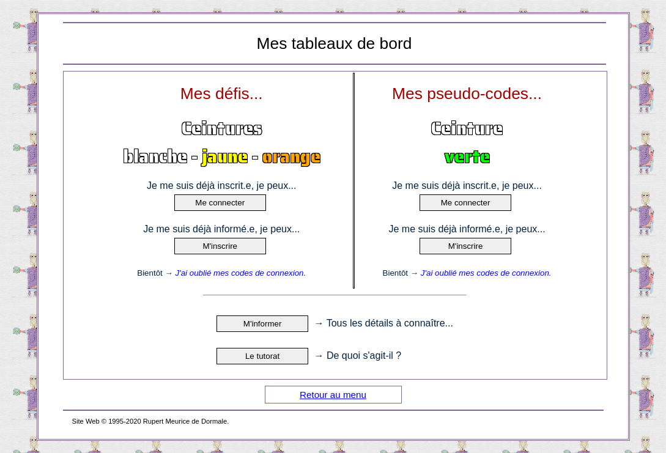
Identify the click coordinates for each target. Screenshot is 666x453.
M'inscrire (219, 246)
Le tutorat (262, 356)
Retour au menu (333, 394)
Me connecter (220, 202)
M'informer (262, 323)
